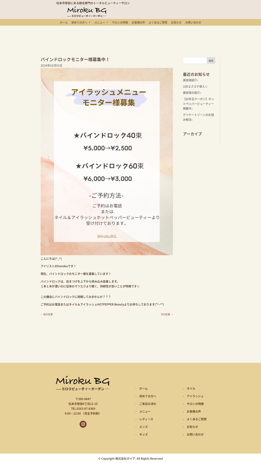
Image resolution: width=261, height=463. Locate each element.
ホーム (64, 22)
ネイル (191, 388)
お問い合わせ (193, 22)
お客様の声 (138, 22)
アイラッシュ (195, 396)
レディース (146, 419)
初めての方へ (79, 22)
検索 (211, 60)
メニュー (99, 22)
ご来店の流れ (147, 404)
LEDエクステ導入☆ (195, 86)
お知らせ (176, 22)
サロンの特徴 (120, 22)
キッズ (143, 434)
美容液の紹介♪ (192, 92)
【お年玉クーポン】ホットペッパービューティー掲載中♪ (198, 104)
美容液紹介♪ (191, 80)
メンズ (143, 427)
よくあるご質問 (158, 22)
